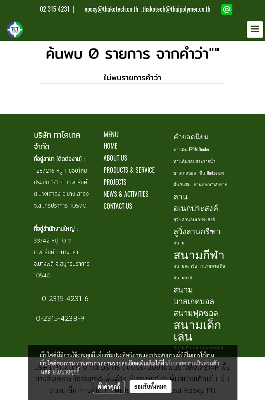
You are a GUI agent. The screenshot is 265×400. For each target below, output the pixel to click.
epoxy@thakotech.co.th (112, 9)
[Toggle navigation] (254, 29)
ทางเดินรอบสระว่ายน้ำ (194, 161)
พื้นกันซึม (182, 184)
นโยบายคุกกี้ (66, 371)
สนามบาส (182, 278)
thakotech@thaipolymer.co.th (176, 9)
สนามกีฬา (199, 254)
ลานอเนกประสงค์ (195, 202)
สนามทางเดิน (212, 266)
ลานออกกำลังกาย (210, 184)
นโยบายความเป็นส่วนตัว (192, 363)
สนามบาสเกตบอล (193, 295)
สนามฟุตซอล (195, 312)
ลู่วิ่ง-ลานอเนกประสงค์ (194, 219)
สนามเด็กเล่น (197, 330)
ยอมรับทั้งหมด (150, 386)
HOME (111, 146)
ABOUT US (115, 158)
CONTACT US (118, 206)
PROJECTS (115, 182)
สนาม (178, 243)
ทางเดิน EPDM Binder (191, 149)
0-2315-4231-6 (64, 298)
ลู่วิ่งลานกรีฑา (196, 231)
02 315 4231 (53, 9)
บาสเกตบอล (184, 173)
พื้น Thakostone (211, 173)
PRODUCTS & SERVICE (129, 170)
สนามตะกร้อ (185, 266)
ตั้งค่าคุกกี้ (109, 386)
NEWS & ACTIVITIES (126, 194)
